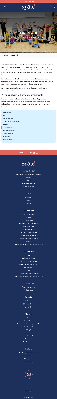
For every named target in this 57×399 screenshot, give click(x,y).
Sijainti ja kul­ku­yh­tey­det (29, 327)
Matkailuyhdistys (9, 130)
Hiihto (28, 217)
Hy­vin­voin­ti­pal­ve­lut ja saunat (28, 238)
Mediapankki (28, 359)
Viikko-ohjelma (28, 290)
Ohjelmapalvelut (28, 304)
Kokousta (28, 301)
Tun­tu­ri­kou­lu (28, 333)
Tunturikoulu (7, 127)
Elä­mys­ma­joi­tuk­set (28, 183)
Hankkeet (6, 136)
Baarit (28, 200)
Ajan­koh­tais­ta (28, 321)
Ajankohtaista (8, 118)
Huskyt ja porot (28, 226)
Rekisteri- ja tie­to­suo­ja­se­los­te (28, 353)
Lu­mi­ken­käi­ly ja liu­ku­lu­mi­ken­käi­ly (29, 223)
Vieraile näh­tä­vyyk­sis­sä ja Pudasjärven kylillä (28, 244)
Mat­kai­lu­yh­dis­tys (28, 336)
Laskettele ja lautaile (29, 214)
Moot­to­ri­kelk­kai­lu (28, 229)
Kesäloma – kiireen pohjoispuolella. (28, 324)
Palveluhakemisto (9, 139)
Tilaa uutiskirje (8, 133)
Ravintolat (28, 197)
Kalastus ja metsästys (28, 235)
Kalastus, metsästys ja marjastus (28, 264)
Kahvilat (28, 203)
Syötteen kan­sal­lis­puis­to (28, 232)
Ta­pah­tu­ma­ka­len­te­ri (28, 287)
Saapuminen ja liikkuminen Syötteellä (28, 174)
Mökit (29, 180)
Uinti (28, 270)
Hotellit (28, 177)
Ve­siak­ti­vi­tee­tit (28, 267)
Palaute (28, 356)
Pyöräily (28, 255)
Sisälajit (28, 241)
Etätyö (5, 124)
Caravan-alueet (28, 186)
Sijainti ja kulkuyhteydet (11, 121)
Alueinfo (5, 55)
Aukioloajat (7, 112)
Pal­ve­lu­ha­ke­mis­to (28, 342)
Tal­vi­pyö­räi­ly (28, 220)
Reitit (5, 115)
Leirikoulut (28, 307)
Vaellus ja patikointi (28, 258)
